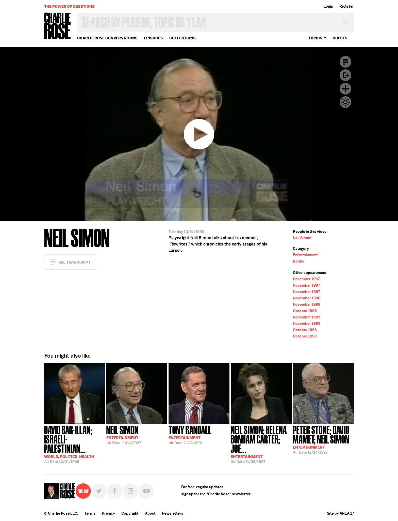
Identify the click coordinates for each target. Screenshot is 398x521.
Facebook (114, 491)
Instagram (130, 491)
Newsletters (172, 513)
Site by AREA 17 (340, 513)
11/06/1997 (123, 435)
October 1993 (305, 329)
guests (340, 38)
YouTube (146, 491)
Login (328, 6)
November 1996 (306, 298)
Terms (90, 513)
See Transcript (74, 262)
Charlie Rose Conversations (107, 38)
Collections (182, 38)
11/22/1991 (190, 435)
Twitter (99, 491)
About (150, 513)
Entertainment (305, 254)
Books (298, 261)
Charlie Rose (57, 26)
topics (315, 38)
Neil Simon (302, 237)
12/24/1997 (323, 439)
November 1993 (306, 317)
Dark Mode (345, 102)
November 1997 (306, 285)
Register (346, 6)
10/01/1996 (74, 444)
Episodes (153, 38)
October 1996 (305, 310)
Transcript (345, 62)
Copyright (130, 513)
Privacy (108, 513)
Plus (345, 89)
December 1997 (306, 279)
